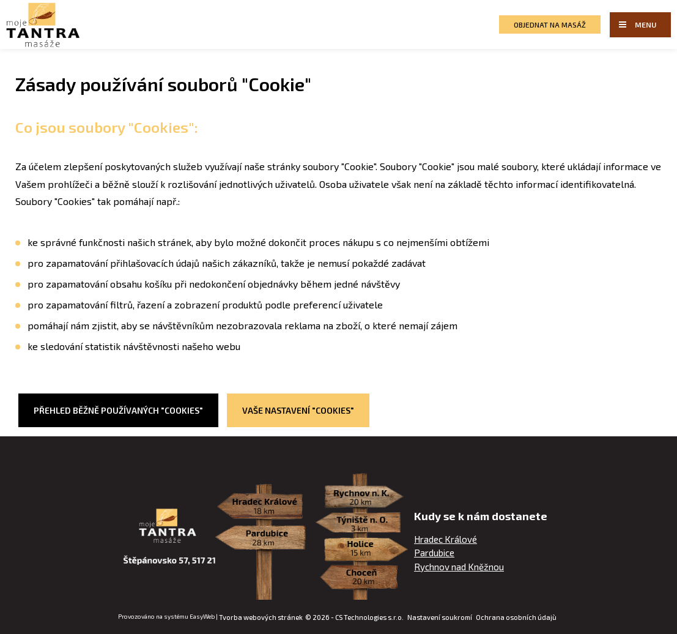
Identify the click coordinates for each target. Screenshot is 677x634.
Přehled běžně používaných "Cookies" (118, 410)
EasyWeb (202, 616)
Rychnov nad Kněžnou (459, 566)
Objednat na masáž (550, 24)
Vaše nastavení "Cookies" (298, 410)
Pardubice (434, 552)
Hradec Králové (445, 539)
